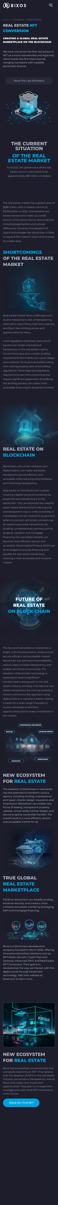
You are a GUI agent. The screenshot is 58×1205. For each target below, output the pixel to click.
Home (6, 19)
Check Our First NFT (21, 1102)
